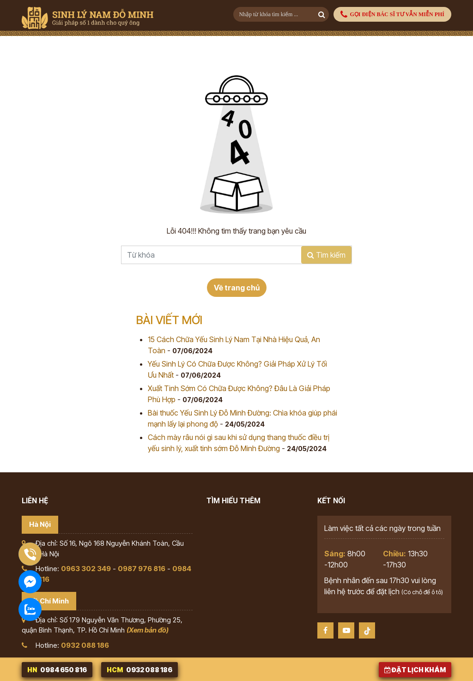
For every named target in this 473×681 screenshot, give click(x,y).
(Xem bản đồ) (148, 630)
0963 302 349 (86, 568)
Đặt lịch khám (415, 670)
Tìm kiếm (326, 254)
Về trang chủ (237, 287)
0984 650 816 (57, 670)
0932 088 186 (85, 645)
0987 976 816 (141, 568)
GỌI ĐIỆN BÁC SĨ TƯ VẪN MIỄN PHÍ (392, 14)
